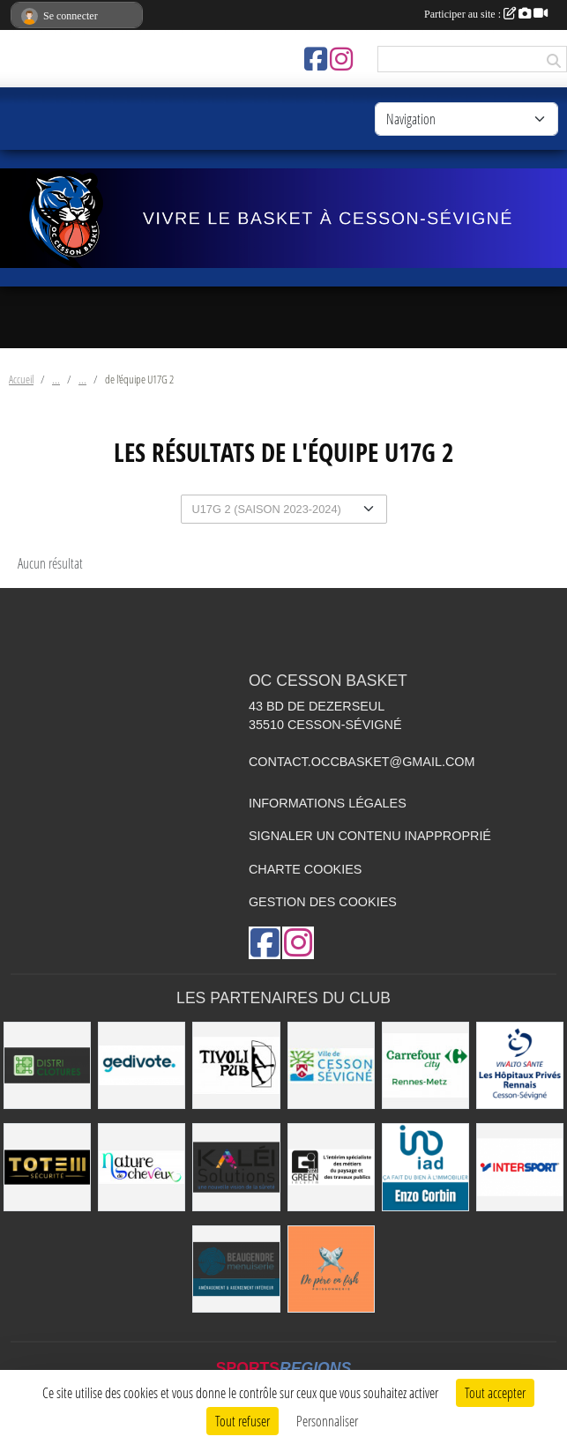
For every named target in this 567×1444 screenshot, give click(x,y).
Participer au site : (486, 14)
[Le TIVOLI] (236, 1065)
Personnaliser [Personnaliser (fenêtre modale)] (327, 1420)
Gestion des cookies (323, 902)
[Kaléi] (236, 1166)
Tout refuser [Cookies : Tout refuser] (242, 1420)
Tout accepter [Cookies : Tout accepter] (495, 1392)
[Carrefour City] (425, 1065)
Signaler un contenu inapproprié (370, 836)
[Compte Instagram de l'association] (341, 59)
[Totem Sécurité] (47, 1166)
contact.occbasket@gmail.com (362, 762)
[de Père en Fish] (331, 1269)
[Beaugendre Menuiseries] (236, 1269)
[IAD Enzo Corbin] (425, 1166)
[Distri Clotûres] (47, 1065)
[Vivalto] (519, 1065)
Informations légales (328, 803)
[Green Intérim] (331, 1166)
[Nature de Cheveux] (141, 1166)
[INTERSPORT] (519, 1166)
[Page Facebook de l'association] (315, 59)
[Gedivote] (141, 1065)
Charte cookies (305, 869)
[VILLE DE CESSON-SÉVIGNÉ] (331, 1065)
